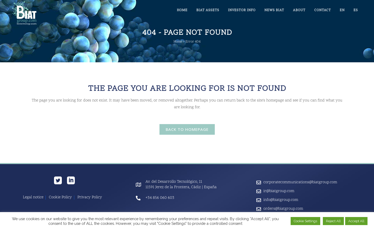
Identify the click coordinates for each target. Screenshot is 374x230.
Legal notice (33, 197)
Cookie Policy (60, 197)
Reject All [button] (333, 221)
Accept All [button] (356, 221)
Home (177, 41)
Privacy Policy (89, 197)
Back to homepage (187, 129)
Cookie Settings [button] (305, 221)
